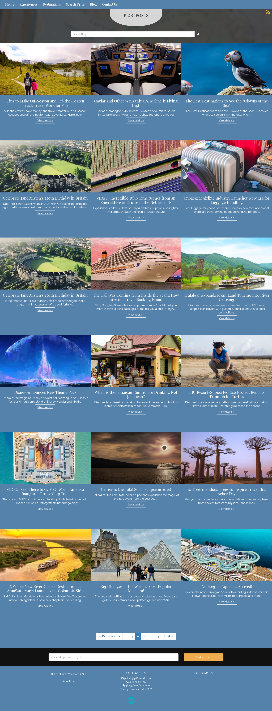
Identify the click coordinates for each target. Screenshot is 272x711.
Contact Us (110, 4)
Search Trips (75, 4)
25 (157, 636)
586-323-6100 (137, 681)
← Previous (106, 636)
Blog (93, 4)
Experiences (28, 4)
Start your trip (203, 657)
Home (9, 4)
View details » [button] (45, 120)
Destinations (52, 4)
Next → (168, 636)
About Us (68, 681)
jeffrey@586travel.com (137, 678)
